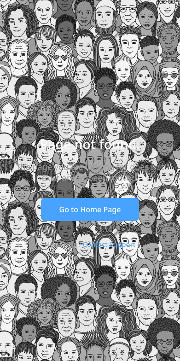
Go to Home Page (90, 209)
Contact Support (108, 244)
